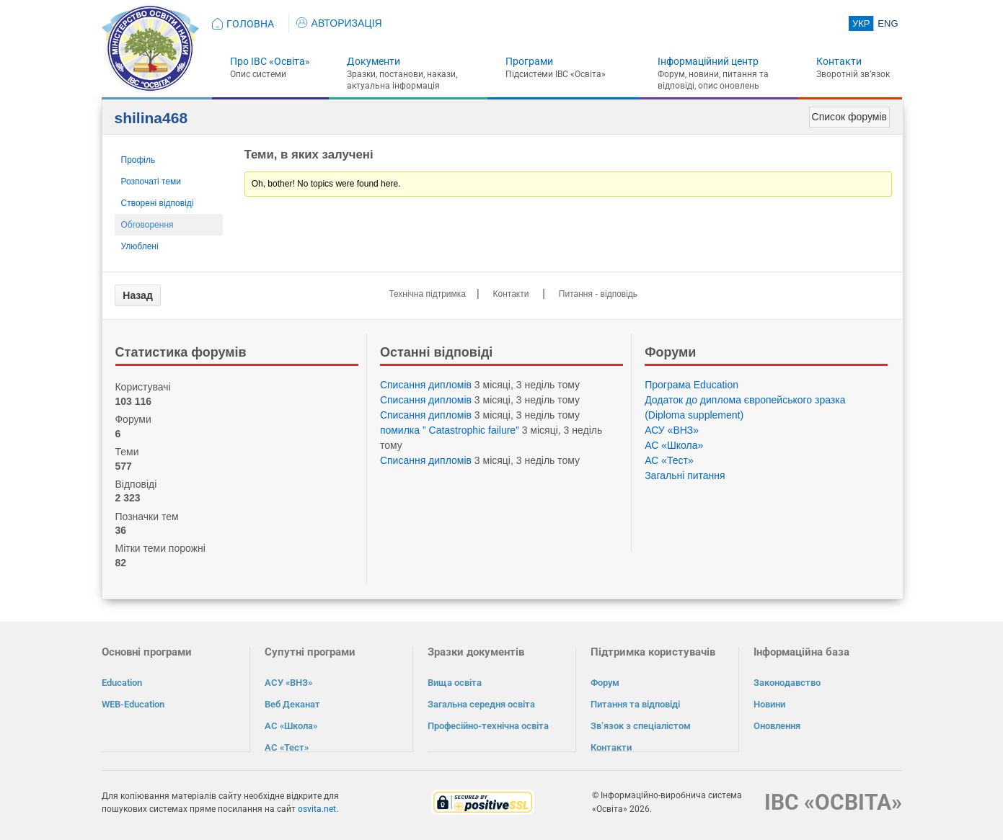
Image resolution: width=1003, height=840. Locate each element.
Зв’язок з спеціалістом (641, 725)
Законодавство (787, 682)
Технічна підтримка (427, 294)
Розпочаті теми (151, 182)
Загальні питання (685, 475)
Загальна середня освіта (481, 704)
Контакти (839, 61)
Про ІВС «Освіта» (270, 61)
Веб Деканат (292, 704)
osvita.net (317, 808)
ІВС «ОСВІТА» (833, 801)
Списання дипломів (426, 384)
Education (122, 682)
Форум (605, 682)
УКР (861, 23)
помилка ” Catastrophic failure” (449, 430)
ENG (888, 23)
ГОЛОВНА (250, 24)
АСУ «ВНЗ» (672, 430)
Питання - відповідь (598, 294)
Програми (529, 61)
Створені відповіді (157, 203)
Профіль (138, 160)
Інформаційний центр (708, 61)
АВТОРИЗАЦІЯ (339, 23)
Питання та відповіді (635, 704)
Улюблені (140, 246)
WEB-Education (133, 704)
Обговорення (147, 225)
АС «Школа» (674, 445)
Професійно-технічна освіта (488, 725)
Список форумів (849, 116)
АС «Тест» (669, 460)
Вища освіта (455, 682)
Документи (373, 61)
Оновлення (777, 725)
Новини (769, 704)
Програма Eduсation (691, 384)
